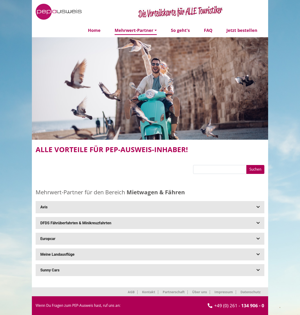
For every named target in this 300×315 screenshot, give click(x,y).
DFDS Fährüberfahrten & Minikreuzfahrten (150, 223)
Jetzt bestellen (241, 30)
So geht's (180, 30)
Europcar (150, 238)
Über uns (199, 292)
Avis (150, 207)
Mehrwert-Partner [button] (134, 30)
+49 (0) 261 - (236, 305)
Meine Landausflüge (150, 254)
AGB (131, 292)
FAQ (208, 30)
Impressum (223, 292)
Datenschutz (250, 292)
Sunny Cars (150, 270)
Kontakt (148, 292)
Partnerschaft (174, 292)
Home (94, 30)
